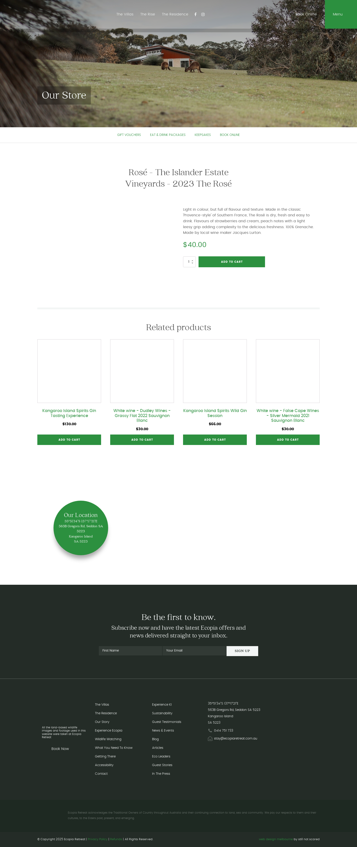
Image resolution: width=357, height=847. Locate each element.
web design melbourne (276, 839)
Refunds (116, 839)
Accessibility (104, 765)
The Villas (124, 14)
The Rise (147, 14)
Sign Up (242, 651)
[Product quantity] (189, 261)
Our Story (102, 722)
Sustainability (162, 713)
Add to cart (232, 261)
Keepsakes (203, 135)
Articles (157, 748)
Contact (101, 773)
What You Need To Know (114, 748)
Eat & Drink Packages (168, 135)
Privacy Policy (97, 839)
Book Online (230, 135)
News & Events (163, 730)
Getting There (105, 756)
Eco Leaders (161, 756)
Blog (155, 739)
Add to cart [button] (69, 439)
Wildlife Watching (108, 739)
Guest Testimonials (166, 722)
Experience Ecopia (108, 730)
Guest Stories (162, 765)
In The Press (161, 773)
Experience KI (162, 704)
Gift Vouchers (129, 135)
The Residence (174, 14)
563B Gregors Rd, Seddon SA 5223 (234, 710)
